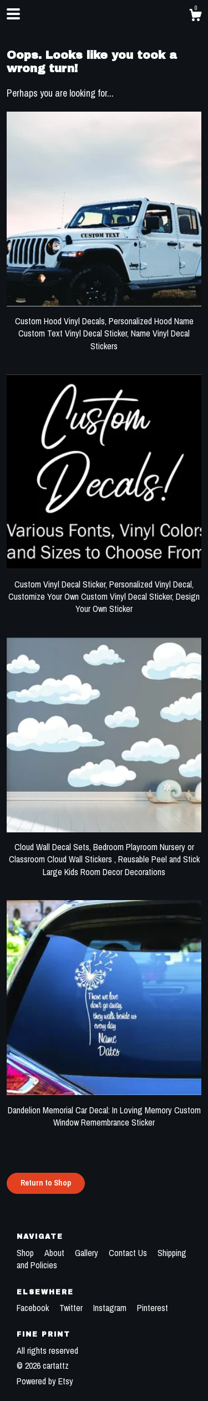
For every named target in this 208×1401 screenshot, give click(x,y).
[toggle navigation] (13, 13)
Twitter (72, 1308)
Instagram (111, 1308)
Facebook (34, 1308)
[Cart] (195, 16)
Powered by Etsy (45, 1381)
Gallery (87, 1253)
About (55, 1253)
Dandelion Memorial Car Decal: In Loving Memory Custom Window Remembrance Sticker (104, 1109)
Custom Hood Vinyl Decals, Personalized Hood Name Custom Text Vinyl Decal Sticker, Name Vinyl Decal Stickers (104, 327)
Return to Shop (46, 1183)
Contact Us (129, 1253)
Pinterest (152, 1308)
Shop (26, 1253)
